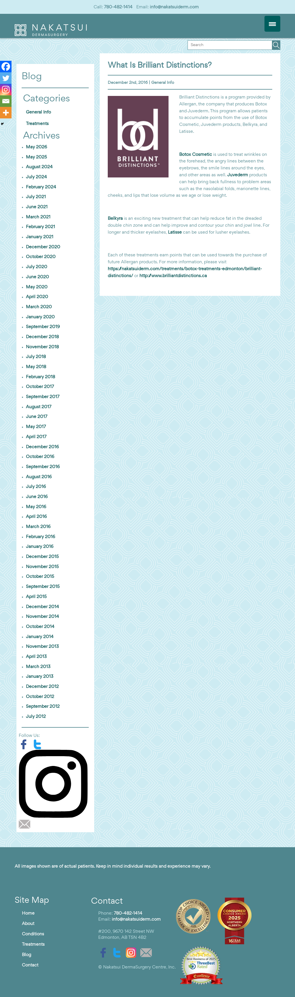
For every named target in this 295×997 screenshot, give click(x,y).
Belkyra (115, 219)
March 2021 (38, 217)
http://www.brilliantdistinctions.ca (173, 276)
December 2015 (42, 557)
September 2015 (43, 587)
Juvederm (237, 175)
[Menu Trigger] (272, 24)
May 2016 (36, 507)
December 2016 (42, 447)
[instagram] (55, 784)
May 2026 (36, 147)
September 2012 (43, 707)
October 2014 (40, 627)
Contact (30, 965)
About (28, 924)
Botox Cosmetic (196, 155)
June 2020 (37, 277)
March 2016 (38, 527)
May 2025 (36, 157)
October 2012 (40, 697)
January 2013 (39, 677)
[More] (6, 112)
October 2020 (41, 257)
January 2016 (39, 547)
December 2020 (43, 247)
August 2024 (39, 167)
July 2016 (36, 487)
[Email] (6, 101)
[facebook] (26, 744)
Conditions (33, 934)
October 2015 (40, 577)
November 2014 (42, 617)
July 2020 (36, 267)
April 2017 (36, 437)
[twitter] (39, 744)
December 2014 (42, 607)
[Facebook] (6, 66)
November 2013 (42, 647)
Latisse (175, 232)
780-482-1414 (118, 7)
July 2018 (36, 357)
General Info (162, 83)
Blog (26, 955)
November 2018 (42, 347)
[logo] (51, 35)
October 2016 (40, 457)
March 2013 (38, 667)
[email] (26, 824)
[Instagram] (6, 89)
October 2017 (40, 387)
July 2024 (36, 177)
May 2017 (36, 427)
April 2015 (36, 597)
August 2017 (38, 407)
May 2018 (36, 367)
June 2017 (36, 417)
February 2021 (40, 227)
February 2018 (40, 377)
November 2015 (42, 567)
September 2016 (43, 467)
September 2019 (43, 327)
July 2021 (36, 197)
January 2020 (40, 317)
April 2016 (36, 517)
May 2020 (37, 287)
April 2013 (36, 657)
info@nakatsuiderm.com (174, 7)
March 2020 (39, 307)
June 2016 (37, 497)
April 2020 (37, 297)
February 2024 (41, 187)
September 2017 (42, 397)
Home (28, 913)
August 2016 (39, 477)
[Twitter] (6, 78)
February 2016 (40, 537)
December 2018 (42, 337)
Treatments (37, 124)
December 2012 (42, 687)
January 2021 (39, 237)
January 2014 (40, 637)
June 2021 (37, 207)
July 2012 (36, 717)
